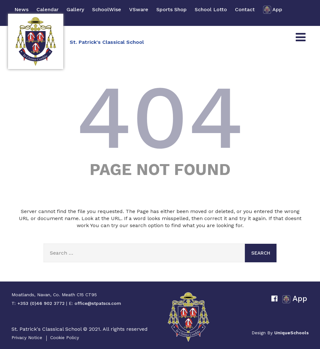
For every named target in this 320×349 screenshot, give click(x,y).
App (272, 10)
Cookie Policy (64, 337)
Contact (245, 9)
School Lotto (211, 9)
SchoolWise (106, 9)
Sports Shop (171, 9)
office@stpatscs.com (97, 303)
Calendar (47, 9)
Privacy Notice (27, 337)
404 (160, 117)
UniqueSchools (291, 332)
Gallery (75, 9)
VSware (138, 9)
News (21, 9)
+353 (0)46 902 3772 (41, 303)
